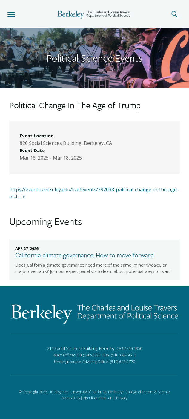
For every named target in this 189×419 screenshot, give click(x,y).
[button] (11, 14)
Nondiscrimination (97, 397)
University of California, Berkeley (96, 391)
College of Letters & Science (147, 391)
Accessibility (71, 397)
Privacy (121, 397)
